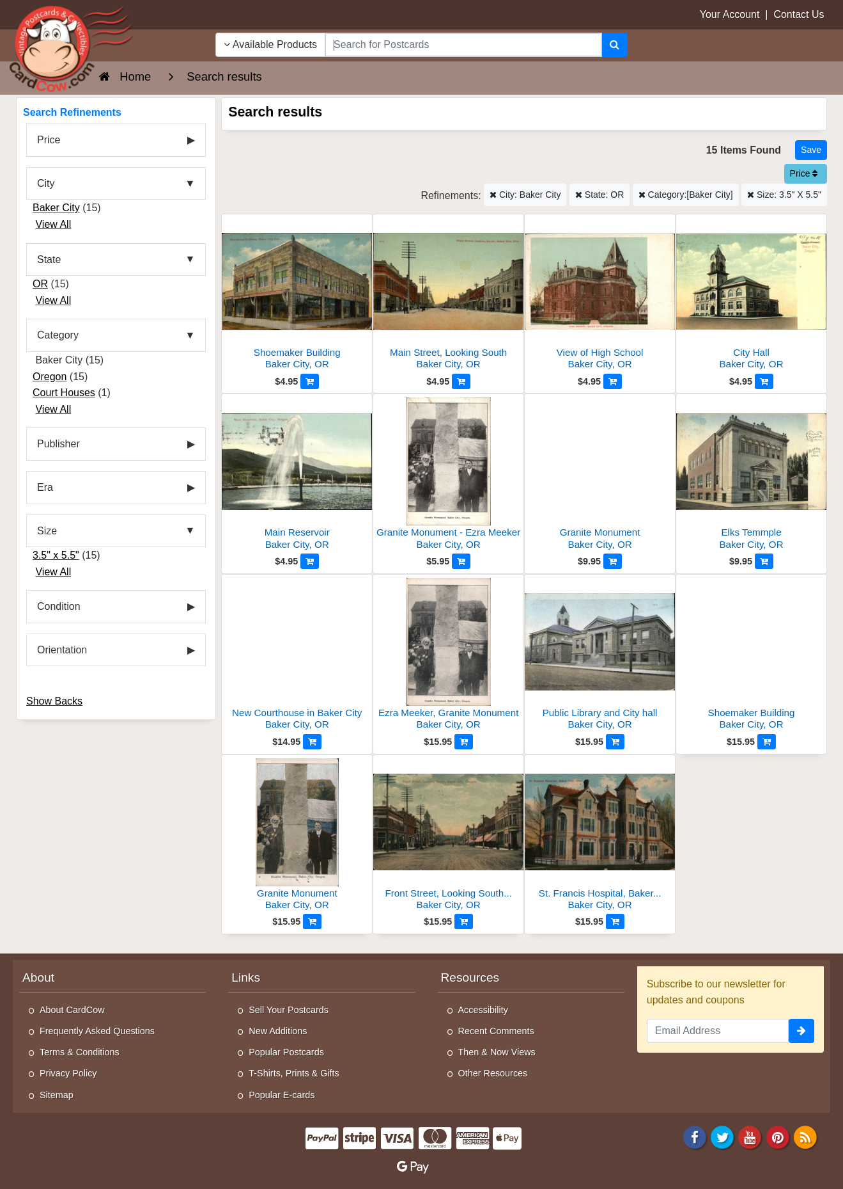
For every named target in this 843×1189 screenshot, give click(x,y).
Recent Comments (496, 1031)
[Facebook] (694, 1136)
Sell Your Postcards (289, 1010)
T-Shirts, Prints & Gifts (294, 1073)
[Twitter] (722, 1136)
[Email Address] (718, 1031)
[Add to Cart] (309, 381)
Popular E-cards (281, 1095)
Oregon (49, 376)
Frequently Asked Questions (97, 1031)
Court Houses (64, 392)
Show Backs (54, 701)
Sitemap (56, 1095)
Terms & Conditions (80, 1052)
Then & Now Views (497, 1052)
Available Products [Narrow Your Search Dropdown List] (270, 44)
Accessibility (483, 1010)
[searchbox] (463, 45)
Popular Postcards (286, 1052)
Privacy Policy (68, 1073)
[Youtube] (750, 1136)
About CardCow (72, 1010)
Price (804, 173)
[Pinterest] (777, 1136)
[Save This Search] (811, 150)
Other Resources (493, 1073)
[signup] (801, 1031)
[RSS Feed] (805, 1136)
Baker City (56, 207)
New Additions (278, 1031)
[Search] (614, 45)
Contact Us (798, 14)
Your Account (730, 14)
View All (53, 224)
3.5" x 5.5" (56, 555)
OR (40, 283)
